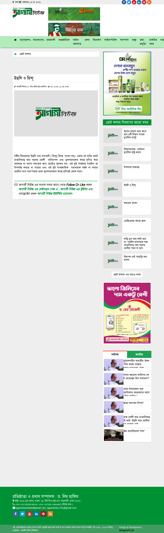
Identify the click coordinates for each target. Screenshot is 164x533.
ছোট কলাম (25, 54)
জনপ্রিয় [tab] (139, 354)
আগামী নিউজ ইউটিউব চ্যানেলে (54, 194)
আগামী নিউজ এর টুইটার (74, 189)
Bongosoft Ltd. (126, 530)
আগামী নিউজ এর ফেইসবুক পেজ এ (38, 189)
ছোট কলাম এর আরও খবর (127, 274)
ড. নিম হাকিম (68, 496)
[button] (24, 40)
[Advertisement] (67, 65)
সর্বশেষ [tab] (114, 354)
